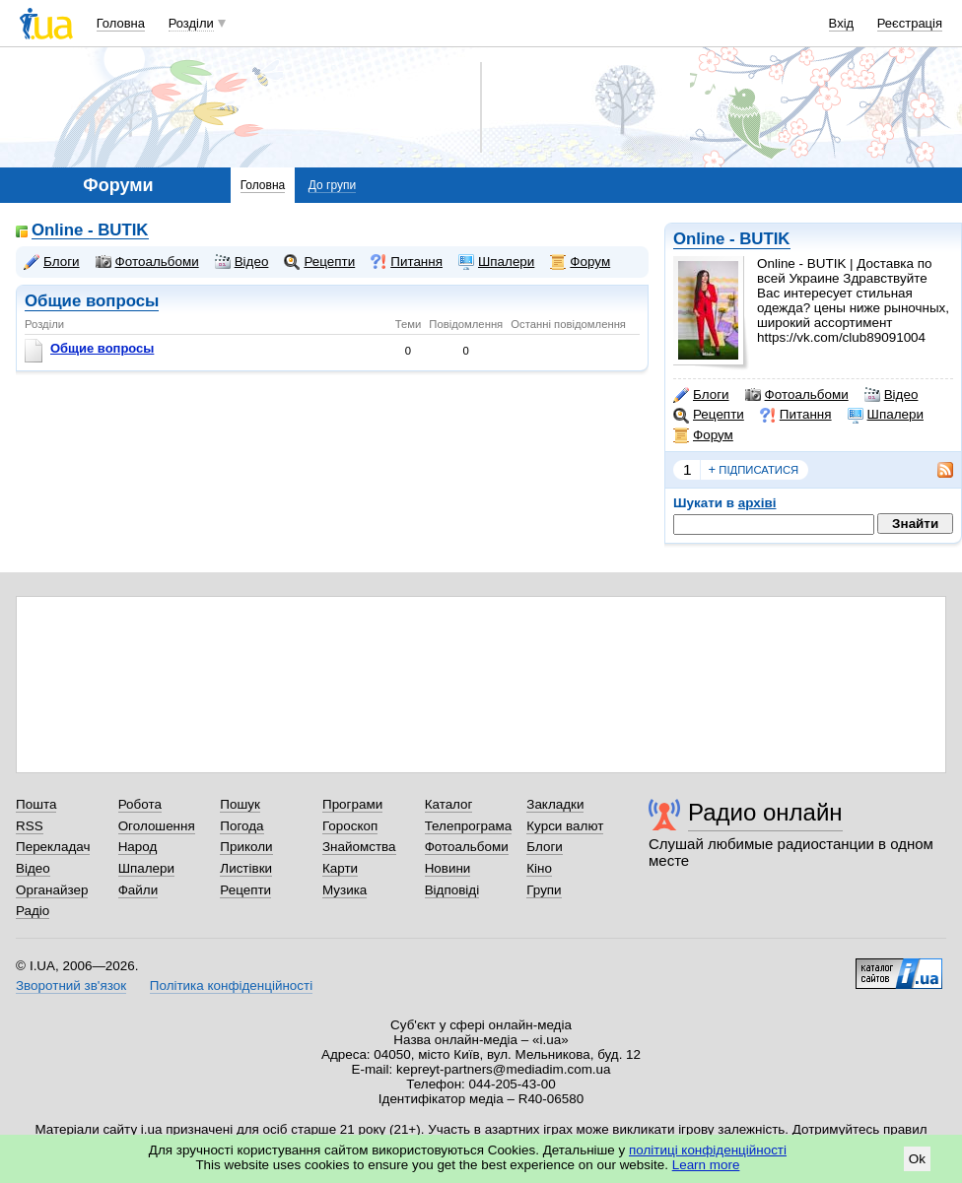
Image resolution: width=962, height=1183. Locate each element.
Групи (543, 890)
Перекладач (53, 846)
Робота (140, 804)
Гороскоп (350, 826)
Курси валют (564, 826)
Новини (448, 868)
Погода (241, 826)
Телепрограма (469, 826)
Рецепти (708, 415)
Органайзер (52, 890)
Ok (917, 1158)
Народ (138, 846)
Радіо (32, 910)
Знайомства (359, 846)
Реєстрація (909, 23)
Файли (138, 890)
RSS (29, 826)
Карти (340, 868)
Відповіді (452, 890)
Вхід (842, 23)
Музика (344, 890)
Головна (121, 23)
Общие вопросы (92, 301)
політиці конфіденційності (708, 1150)
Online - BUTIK (731, 239)
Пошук (240, 804)
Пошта (36, 804)
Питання (796, 415)
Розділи (191, 23)
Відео (891, 395)
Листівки (246, 868)
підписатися (754, 470)
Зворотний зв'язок (71, 985)
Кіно (539, 868)
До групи (332, 185)
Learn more (706, 1164)
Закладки (555, 804)
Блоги (701, 395)
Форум (703, 435)
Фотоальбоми (797, 395)
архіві (757, 502)
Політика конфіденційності (231, 985)
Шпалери (886, 415)
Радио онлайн (765, 812)
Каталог (449, 804)
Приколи (246, 846)
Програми (352, 804)
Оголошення (156, 826)
